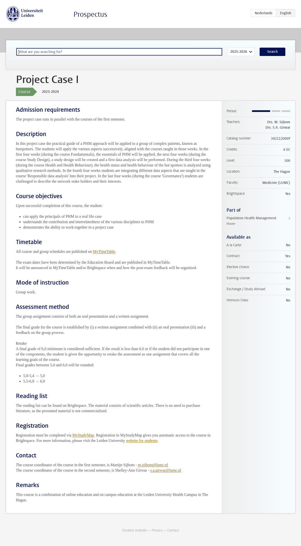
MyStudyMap (83, 435)
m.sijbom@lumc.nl (153, 465)
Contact (173, 530)
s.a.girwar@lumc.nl (165, 470)
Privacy (157, 530)
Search (272, 51)
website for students (141, 440)
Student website (134, 530)
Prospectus (90, 14)
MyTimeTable (104, 251)
